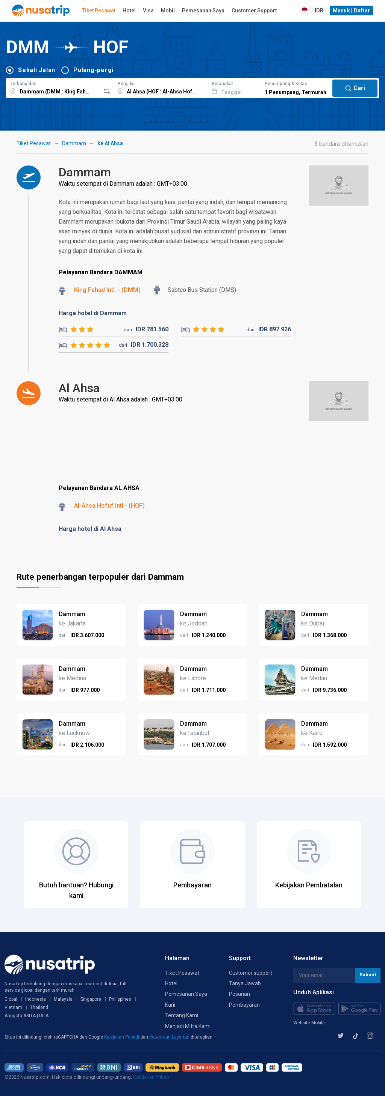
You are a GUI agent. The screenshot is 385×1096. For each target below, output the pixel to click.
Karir (170, 1005)
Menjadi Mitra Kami (188, 1026)
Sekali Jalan (36, 70)
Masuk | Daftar (351, 11)
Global (11, 999)
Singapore (90, 999)
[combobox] (53, 87)
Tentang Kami (181, 1015)
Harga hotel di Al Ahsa (90, 528)
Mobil (168, 11)
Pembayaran (244, 1005)
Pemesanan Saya (203, 11)
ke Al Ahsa (110, 143)
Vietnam (13, 1007)
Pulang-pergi (93, 70)
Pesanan (239, 994)
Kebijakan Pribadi (122, 1037)
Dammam (74, 143)
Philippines (120, 999)
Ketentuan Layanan (170, 1037)
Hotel (129, 11)
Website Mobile (309, 1022)
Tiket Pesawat (98, 11)
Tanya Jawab (245, 983)
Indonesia (35, 999)
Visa (148, 11)
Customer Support (254, 11)
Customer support (250, 973)
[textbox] (53, 87)
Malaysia (63, 999)
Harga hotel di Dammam (93, 313)
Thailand (39, 1007)
